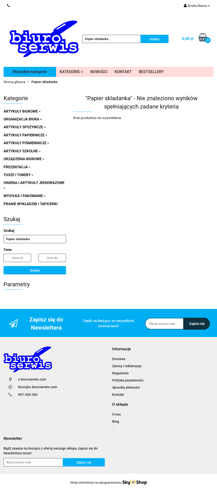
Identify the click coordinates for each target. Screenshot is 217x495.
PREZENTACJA (17, 167)
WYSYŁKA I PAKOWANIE (25, 196)
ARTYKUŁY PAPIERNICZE (25, 135)
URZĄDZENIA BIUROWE (24, 159)
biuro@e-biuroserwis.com (37, 387)
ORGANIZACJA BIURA (23, 119)
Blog (115, 421)
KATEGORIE (71, 71)
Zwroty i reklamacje (127, 366)
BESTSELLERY (151, 71)
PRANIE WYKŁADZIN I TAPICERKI (31, 204)
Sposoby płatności (126, 387)
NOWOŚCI (98, 71)
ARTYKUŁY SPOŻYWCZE (25, 127)
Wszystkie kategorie (30, 71)
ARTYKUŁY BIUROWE (22, 111)
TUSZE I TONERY (19, 175)
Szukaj (35, 270)
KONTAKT (123, 71)
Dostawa (118, 359)
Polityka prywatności (128, 380)
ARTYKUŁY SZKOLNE (22, 151)
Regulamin (120, 373)
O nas (116, 414)
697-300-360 (28, 394)
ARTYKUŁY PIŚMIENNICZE (26, 143)
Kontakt (118, 394)
